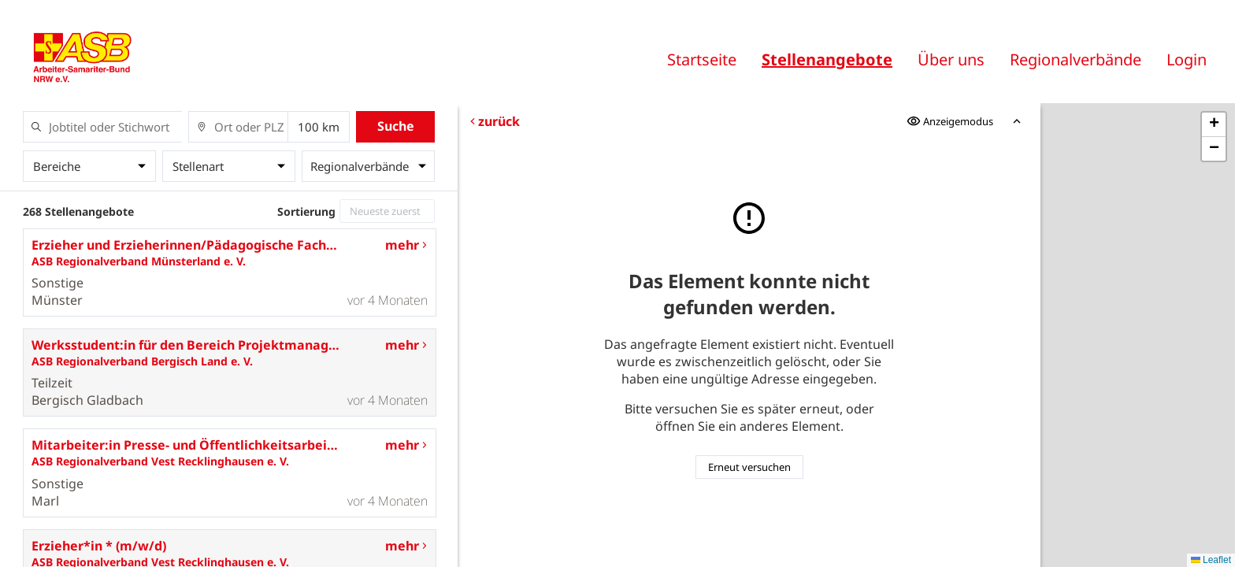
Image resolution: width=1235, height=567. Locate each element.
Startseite (701, 59)
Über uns (951, 59)
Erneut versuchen (749, 467)
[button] (1214, 125)
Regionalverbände (1075, 59)
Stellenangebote (827, 59)
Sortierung (306, 211)
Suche (395, 126)
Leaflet (1211, 559)
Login (1186, 59)
